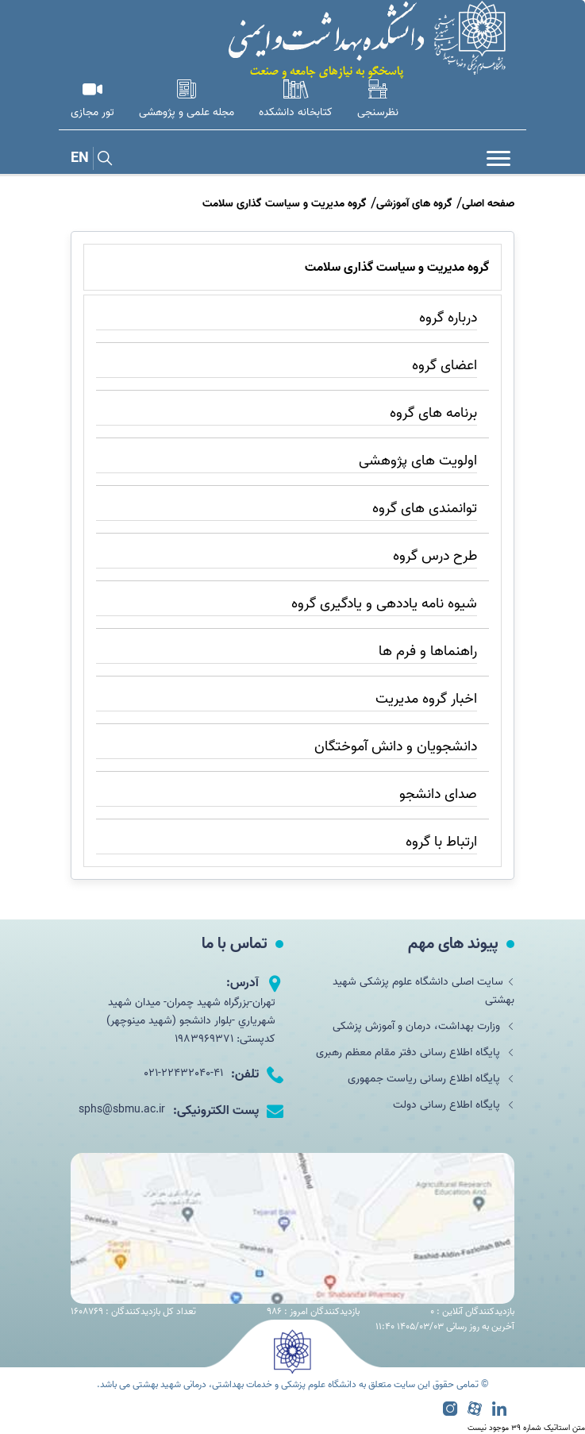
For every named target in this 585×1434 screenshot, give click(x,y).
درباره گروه (448, 318)
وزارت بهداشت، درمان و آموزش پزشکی (423, 1026)
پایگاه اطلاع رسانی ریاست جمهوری (431, 1079)
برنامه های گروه (433, 413)
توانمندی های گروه (424, 508)
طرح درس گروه (435, 556)
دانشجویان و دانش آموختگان (395, 746)
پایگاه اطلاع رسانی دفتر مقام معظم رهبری (415, 1052)
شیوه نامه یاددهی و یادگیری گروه (384, 603)
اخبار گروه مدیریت (426, 699)
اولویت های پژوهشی (418, 460)
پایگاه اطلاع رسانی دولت (453, 1105)
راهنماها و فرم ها (428, 651)
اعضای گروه (444, 365)
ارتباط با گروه (441, 842)
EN (80, 158)
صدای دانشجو (438, 794)
